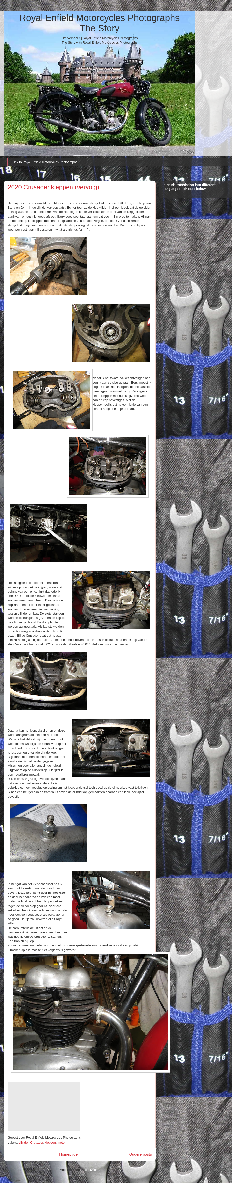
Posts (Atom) (90, 1170)
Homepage (68, 1154)
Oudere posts (140, 1154)
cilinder (24, 1142)
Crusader (36, 1142)
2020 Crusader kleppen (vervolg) (53, 187)
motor (61, 1142)
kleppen (50, 1142)
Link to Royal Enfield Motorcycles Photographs (45, 162)
